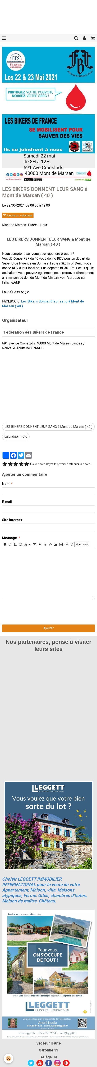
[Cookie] (8, 1058)
